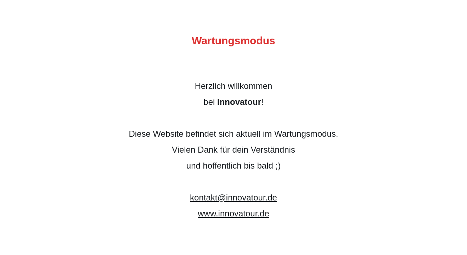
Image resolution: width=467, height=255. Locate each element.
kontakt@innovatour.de (233, 197)
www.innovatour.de (233, 213)
